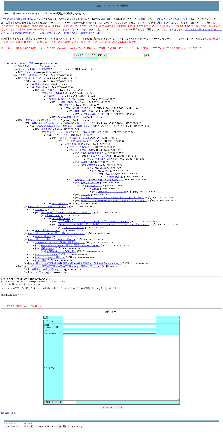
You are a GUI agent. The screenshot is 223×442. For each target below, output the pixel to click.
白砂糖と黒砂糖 (43, 236)
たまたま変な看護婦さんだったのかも (83, 141)
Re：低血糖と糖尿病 (85, 150)
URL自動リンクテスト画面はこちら (58, 33)
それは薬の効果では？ (92, 153)
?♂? (94, 168)
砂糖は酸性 (41, 260)
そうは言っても (60, 203)
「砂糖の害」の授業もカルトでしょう (43, 120)
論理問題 (85, 162)
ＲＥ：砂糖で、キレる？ (47, 230)
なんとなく (109, 173)
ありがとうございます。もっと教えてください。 (66, 212)
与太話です (103, 170)
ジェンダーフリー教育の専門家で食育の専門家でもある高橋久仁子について (62, 266)
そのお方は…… (94, 185)
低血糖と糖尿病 (77, 144)
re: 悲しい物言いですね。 (93, 114)
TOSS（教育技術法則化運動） (18, 19)
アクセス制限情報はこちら (24, 33)
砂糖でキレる (47, 248)
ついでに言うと (37, 272)
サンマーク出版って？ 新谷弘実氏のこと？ (40, 69)
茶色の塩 (39, 84)
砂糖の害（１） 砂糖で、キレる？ (47, 206)
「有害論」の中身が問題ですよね (46, 269)
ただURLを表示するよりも (105, 159)
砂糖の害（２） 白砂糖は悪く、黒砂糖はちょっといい (57, 233)
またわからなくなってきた (100, 156)
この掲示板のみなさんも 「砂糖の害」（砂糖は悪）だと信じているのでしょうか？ (77, 126)
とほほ (95, 188)
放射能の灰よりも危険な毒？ (61, 251)
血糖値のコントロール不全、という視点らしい (99, 179)
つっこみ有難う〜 (84, 147)
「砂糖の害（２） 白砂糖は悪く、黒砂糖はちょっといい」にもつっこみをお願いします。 (103, 224)
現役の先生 (69, 105)
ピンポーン (29, 72)
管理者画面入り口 (90, 33)
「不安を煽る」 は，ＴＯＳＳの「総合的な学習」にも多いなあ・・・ (93, 221)
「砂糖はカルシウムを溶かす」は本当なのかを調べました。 (60, 123)
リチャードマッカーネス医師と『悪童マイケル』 (60, 242)
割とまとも (58, 96)
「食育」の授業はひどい (30, 75)
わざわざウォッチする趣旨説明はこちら (174, 19)
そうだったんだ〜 (61, 135)
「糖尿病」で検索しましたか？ (74, 138)
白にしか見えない (50, 90)
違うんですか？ (49, 129)
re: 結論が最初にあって (69, 102)
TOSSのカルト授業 (23, 63)
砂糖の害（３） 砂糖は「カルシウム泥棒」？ (52, 239)
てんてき (85, 194)
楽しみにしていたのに (35, 78)
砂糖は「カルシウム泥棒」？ (50, 257)
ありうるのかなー (90, 182)
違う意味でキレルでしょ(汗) (112, 191)
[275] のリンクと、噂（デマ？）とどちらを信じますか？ (75, 132)
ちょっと (39, 209)
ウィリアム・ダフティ (46, 254)
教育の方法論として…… (70, 117)
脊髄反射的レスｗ (27, 66)
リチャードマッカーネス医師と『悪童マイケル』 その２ (70, 245)
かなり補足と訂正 (61, 218)
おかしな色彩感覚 (56, 93)
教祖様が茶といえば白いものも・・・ (71, 99)
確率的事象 (92, 165)
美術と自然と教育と (85, 111)
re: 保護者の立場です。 (81, 108)
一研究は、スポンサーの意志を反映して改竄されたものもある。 (114, 200)
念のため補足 (116, 176)
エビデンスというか (74, 227)
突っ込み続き (53, 215)
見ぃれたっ (35, 81)
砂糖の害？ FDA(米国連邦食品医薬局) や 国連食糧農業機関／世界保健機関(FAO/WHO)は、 (75, 263)
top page (5, 425)
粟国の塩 (39, 87)
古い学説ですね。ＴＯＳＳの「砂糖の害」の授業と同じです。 (112, 197)
